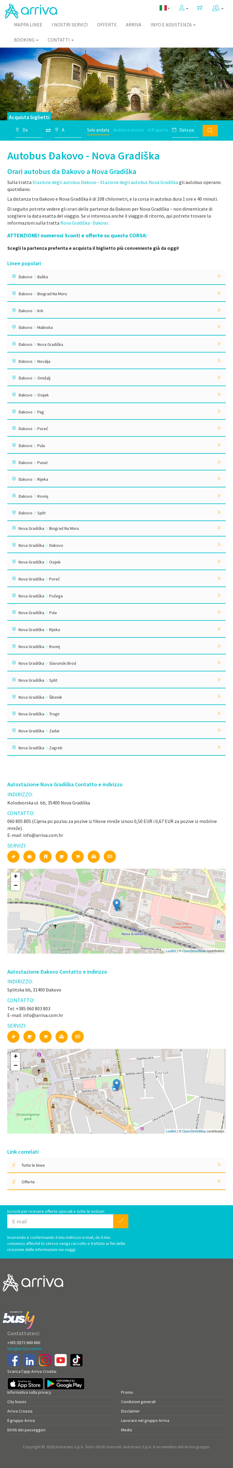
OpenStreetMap (194, 951)
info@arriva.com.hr (24, 1348)
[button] (183, 8)
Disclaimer (130, 1411)
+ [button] (16, 876)
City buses (16, 1401)
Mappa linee (28, 25)
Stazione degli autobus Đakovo (64, 182)
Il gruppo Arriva (21, 1420)
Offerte (107, 25)
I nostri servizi (70, 25)
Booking (26, 40)
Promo (127, 1392)
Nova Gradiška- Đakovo (84, 223)
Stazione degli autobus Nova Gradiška (139, 182)
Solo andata (98, 130)
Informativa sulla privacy (29, 1392)
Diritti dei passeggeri (26, 1430)
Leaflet (171, 951)
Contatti (61, 40)
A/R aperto (158, 130)
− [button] (16, 886)
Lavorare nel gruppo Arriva (145, 1420)
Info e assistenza (173, 25)
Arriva (133, 25)
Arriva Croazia (19, 1411)
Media (126, 1430)
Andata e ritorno (128, 130)
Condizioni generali (138, 1401)
